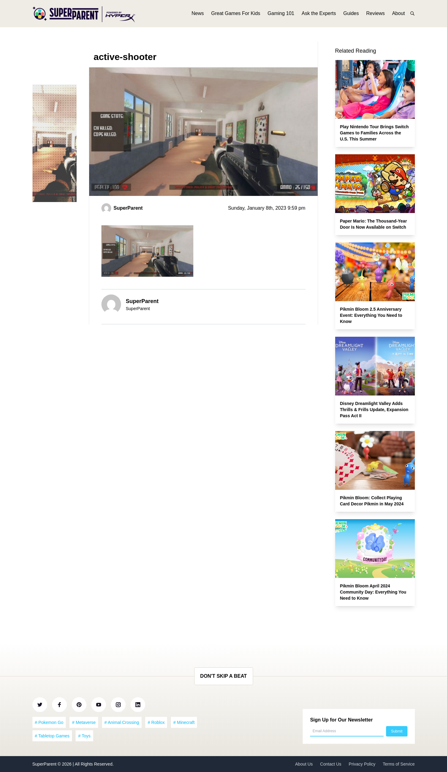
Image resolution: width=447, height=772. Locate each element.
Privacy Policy (362, 764)
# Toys (84, 735)
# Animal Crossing (121, 722)
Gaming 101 (280, 14)
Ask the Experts (318, 14)
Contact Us (330, 764)
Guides (351, 14)
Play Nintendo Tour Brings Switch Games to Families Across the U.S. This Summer (374, 132)
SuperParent (45, 764)
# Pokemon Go (49, 722)
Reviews (375, 14)
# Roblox (156, 722)
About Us (304, 764)
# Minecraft (184, 722)
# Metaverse (84, 722)
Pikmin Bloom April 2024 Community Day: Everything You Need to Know (373, 592)
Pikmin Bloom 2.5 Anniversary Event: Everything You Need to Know (371, 315)
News (197, 14)
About (398, 14)
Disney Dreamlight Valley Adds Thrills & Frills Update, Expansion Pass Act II (374, 409)
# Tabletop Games (52, 735)
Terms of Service (399, 764)
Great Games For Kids (235, 14)
